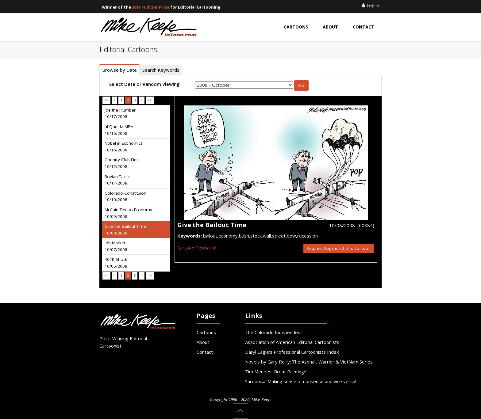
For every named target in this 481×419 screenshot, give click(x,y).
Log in (370, 5)
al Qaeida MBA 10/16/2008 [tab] (119, 130)
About (203, 342)
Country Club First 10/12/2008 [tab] (122, 163)
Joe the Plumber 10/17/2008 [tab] (120, 113)
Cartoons (206, 332)
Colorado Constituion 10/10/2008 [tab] (125, 196)
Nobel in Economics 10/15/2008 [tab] (124, 146)
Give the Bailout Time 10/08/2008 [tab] (125, 229)
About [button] (330, 27)
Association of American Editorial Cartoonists (292, 342)
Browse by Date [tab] (119, 70)
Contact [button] (363, 27)
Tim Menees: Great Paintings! (276, 371)
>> (150, 100)
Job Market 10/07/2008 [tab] (116, 246)
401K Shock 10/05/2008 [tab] (116, 263)
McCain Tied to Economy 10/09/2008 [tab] (128, 213)
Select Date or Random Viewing (144, 84)
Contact (205, 352)
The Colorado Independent (273, 332)
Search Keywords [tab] (160, 70)
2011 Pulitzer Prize (150, 7)
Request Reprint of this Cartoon (339, 248)
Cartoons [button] (296, 27)
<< (106, 100)
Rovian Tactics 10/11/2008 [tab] (118, 180)
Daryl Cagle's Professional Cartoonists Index (292, 352)
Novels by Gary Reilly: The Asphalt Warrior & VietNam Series (309, 362)
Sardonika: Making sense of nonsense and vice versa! (300, 381)
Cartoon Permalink (196, 248)
